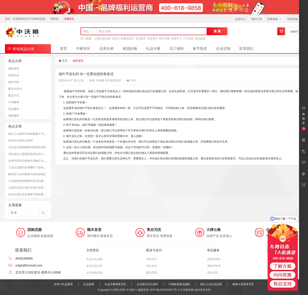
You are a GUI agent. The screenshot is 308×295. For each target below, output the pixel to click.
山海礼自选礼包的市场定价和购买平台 (31, 187)
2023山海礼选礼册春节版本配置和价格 (31, 194)
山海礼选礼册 (102, 38)
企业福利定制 (94, 272)
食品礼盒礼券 (94, 265)
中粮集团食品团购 (179, 284)
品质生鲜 (106, 48)
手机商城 (294, 19)
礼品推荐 (88, 284)
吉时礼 (115, 38)
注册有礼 (69, 18)
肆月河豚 (164, 38)
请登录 (54, 18)
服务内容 (13, 82)
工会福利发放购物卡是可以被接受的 (29, 180)
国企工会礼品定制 (211, 284)
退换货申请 (214, 265)
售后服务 (13, 109)
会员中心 (240, 19)
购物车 (295, 31)
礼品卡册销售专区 (115, 284)
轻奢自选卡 (127, 38)
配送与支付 (15, 88)
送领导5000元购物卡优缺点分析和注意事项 (34, 160)
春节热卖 (200, 48)
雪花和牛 (152, 38)
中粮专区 (83, 48)
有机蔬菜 (200, 38)
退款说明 (212, 272)
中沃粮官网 (187, 289)
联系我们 (246, 48)
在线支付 (151, 259)
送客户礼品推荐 (63, 284)
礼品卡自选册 (94, 259)
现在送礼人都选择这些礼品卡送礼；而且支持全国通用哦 (42, 154)
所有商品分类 (20, 48)
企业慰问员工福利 (147, 284)
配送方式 (13, 95)
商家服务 (274, 19)
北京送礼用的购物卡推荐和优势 (27, 147)
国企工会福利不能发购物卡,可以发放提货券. (34, 133)
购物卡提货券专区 (243, 284)
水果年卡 (176, 38)
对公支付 (151, 265)
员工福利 (176, 48)
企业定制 (223, 48)
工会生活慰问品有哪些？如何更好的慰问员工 (35, 167)
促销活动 (13, 75)
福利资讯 (13, 68)
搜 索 (217, 31)
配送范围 (151, 272)
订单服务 (13, 102)
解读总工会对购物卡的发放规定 (27, 174)
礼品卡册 (153, 48)
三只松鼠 (188, 38)
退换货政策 (214, 259)
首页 (63, 48)
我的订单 (256, 19)
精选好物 (130, 48)
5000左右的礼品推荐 (20, 140)
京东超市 (140, 38)
